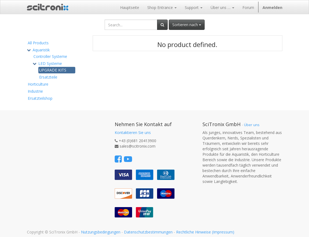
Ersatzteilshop (40, 98)
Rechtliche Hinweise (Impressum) (205, 232)
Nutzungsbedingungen (100, 232)
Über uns (252, 124)
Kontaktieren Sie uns (133, 132)
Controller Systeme (50, 56)
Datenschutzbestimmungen (148, 232)
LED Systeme (50, 63)
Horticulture (38, 84)
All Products (38, 42)
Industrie (35, 91)
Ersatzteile (48, 77)
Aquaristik (41, 49)
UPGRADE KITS (52, 70)
